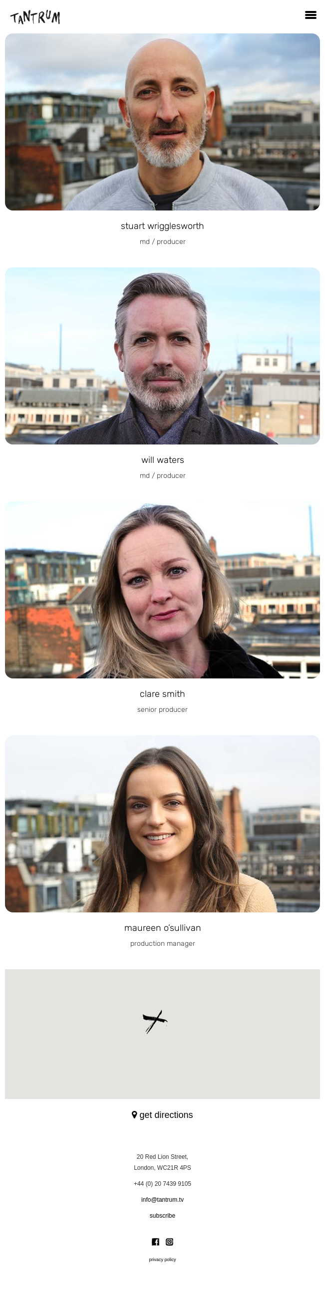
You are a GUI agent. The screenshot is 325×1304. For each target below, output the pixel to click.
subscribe (162, 1215)
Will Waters (162, 459)
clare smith (162, 693)
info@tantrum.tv (162, 1199)
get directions (162, 1115)
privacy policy (162, 1259)
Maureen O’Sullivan (162, 927)
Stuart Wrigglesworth (162, 225)
